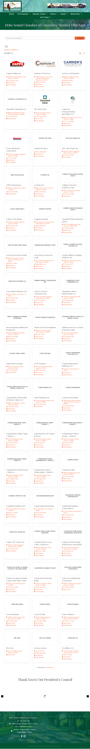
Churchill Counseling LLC (16, 109)
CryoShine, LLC (68, 648)
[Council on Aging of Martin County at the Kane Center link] (17, 568)
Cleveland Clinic (40, 109)
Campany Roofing (41, 219)
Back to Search (11, 50)
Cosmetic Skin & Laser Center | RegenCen (43, 543)
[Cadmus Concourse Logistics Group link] (73, 175)
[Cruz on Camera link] (45, 638)
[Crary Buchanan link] (17, 604)
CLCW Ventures (40, 364)
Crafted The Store (41, 148)
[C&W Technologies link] (17, 175)
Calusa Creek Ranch (14, 219)
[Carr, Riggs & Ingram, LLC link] (17, 281)
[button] (80, 53)
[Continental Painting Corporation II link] (73, 496)
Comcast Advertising (70, 397)
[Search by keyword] (40, 38)
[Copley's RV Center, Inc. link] (17, 532)
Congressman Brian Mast (44, 506)
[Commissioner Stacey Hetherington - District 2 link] (45, 460)
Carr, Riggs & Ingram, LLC (16, 291)
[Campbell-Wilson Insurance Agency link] (73, 209)
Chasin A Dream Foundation (45, 327)
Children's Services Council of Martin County (72, 328)
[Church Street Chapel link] (17, 354)
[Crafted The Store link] (45, 138)
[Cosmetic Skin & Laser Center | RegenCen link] (45, 532)
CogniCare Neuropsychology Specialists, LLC (68, 111)
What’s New (75, 14)
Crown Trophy (39, 614)
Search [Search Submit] (80, 38)
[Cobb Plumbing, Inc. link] (45, 388)
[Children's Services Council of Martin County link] (73, 317)
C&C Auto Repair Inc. (70, 148)
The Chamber (22, 14)
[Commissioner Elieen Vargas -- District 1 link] (73, 423)
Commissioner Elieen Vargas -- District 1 (70, 435)
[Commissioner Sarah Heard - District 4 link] (17, 460)
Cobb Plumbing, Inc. (42, 397)
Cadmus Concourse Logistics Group (69, 186)
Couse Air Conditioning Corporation (71, 579)
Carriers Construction (70, 73)
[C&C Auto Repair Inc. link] (73, 138)
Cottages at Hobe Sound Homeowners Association (72, 543)
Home (11, 14)
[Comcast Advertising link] (73, 388)
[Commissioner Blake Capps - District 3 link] (17, 423)
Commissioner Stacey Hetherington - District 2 (43, 471)
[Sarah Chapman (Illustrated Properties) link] (17, 317)
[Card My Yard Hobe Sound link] (17, 245)
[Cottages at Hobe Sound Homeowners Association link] (73, 532)
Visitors (53, 14)
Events (63, 14)
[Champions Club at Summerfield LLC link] (73, 281)
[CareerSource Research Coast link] (45, 245)
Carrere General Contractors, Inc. (40, 292)
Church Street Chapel (14, 364)
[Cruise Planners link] (72, 604)
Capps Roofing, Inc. (13, 73)
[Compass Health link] (72, 460)
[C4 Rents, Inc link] (45, 175)
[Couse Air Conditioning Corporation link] (73, 568)
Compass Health (68, 470)
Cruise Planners (68, 614)
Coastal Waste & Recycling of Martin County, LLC (16, 398)
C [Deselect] (6, 46)
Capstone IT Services (42, 73)
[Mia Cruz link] (17, 638)
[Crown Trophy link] (45, 604)
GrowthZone (49, 668)
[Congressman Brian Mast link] (45, 496)
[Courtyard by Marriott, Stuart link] (45, 568)
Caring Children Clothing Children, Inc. (72, 256)
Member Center (39, 14)
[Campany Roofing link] (45, 209)
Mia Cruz (9, 648)
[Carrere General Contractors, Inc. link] (45, 281)
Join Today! (44, 17)
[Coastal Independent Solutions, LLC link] (73, 353)
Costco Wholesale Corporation (13, 149)
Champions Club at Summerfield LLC (69, 292)
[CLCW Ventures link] (45, 354)
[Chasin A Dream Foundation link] (45, 317)
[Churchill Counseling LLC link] (17, 99)
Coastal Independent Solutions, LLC (70, 365)
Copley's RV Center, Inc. (15, 542)
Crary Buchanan (12, 614)
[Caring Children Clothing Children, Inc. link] (73, 245)
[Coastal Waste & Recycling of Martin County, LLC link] (17, 387)
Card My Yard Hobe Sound (16, 255)
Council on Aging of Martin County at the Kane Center (16, 579)
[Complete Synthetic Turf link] (17, 496)
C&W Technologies (13, 185)
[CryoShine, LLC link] (73, 638)
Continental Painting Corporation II (70, 507)
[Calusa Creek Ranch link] (17, 209)
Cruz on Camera (40, 648)
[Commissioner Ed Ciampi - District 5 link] (45, 423)
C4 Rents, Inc (39, 185)
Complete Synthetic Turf (15, 506)
